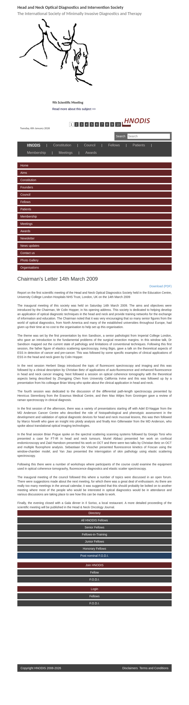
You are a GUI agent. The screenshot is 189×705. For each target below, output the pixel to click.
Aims (23, 172)
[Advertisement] (33, 633)
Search (120, 136)
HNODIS (33, 145)
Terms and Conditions (154, 668)
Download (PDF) (161, 286)
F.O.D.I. (94, 579)
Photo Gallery (29, 260)
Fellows (114, 145)
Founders (26, 187)
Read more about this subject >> (74, 109)
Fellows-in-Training (94, 534)
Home (24, 165)
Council (89, 145)
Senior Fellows (94, 527)
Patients (139, 145)
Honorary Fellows (94, 548)
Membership (36, 152)
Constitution (62, 145)
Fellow (94, 572)
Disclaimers (130, 668)
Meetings (66, 152)
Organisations (29, 267)
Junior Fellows (94, 541)
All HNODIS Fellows (94, 520)
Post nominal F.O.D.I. (94, 555)
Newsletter (27, 238)
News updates (29, 245)
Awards (91, 152)
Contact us (27, 253)
